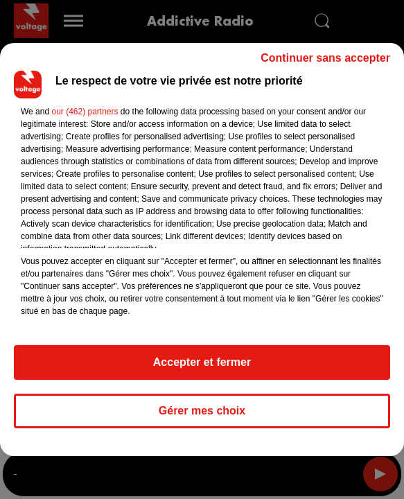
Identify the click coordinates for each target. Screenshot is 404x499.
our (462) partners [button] (84, 111)
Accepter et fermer (202, 362)
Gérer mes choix (202, 411)
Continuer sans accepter (325, 58)
